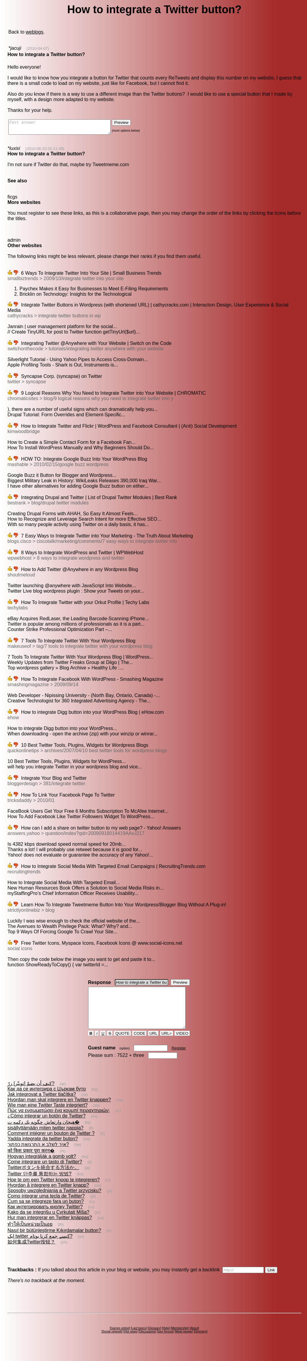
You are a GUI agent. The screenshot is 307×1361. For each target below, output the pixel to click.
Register (178, 1059)
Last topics (139, 1339)
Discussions (147, 1342)
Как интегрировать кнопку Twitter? (45, 1217)
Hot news (130, 1342)
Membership (179, 1339)
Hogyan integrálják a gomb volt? (41, 1167)
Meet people (184, 1342)
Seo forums (165, 1342)
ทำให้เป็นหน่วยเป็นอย (29, 1234)
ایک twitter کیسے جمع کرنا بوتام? (40, 1246)
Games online (120, 1339)
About (194, 1339)
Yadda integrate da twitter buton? (42, 1149)
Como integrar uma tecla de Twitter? (46, 1206)
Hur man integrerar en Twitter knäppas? (49, 1228)
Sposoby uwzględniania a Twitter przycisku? (54, 1201)
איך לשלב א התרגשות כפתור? (38, 1155)
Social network (112, 1342)
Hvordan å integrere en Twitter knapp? (48, 1195)
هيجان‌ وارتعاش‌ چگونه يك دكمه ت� (43, 1132)
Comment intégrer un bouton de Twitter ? (51, 1144)
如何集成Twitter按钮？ (31, 1252)
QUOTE (122, 1044)
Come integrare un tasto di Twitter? (44, 1172)
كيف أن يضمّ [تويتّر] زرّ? (31, 1094)
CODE (139, 1044)
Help (166, 1339)
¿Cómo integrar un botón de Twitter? (46, 1126)
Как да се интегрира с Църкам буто (46, 1099)
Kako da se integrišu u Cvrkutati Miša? (48, 1222)
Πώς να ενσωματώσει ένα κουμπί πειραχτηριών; (58, 1121)
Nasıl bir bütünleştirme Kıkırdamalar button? (54, 1241)
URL (153, 1044)
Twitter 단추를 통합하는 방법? (39, 1184)
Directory (201, 1342)
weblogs (34, 31)
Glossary (154, 1339)
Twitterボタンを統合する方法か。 (43, 1178)
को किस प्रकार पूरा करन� (31, 1161)
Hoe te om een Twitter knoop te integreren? (53, 1190)
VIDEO (182, 1044)
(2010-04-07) (37, 48)
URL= (166, 1044)
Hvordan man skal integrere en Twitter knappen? (59, 1110)
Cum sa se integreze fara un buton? (45, 1212)
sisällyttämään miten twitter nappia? (45, 1138)
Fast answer (65, 128)
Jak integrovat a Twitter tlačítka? (41, 1105)
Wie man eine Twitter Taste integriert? (47, 1115)
